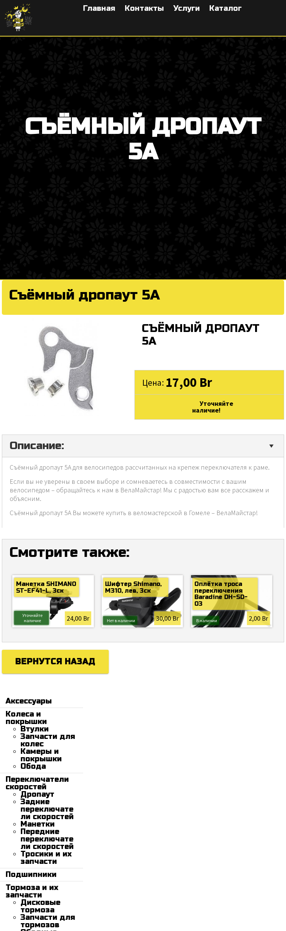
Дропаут (37, 794)
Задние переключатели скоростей (47, 809)
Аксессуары (29, 701)
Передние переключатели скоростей (47, 839)
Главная (99, 8)
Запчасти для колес (47, 740)
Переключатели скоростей (37, 783)
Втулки (34, 729)
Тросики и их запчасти (46, 857)
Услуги (186, 8)
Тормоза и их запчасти (32, 891)
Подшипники (31, 874)
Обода (33, 766)
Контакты (144, 8)
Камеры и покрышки (41, 755)
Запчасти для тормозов (47, 921)
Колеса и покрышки (26, 717)
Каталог (225, 8)
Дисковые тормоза (40, 906)
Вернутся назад (55, 662)
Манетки (37, 824)
